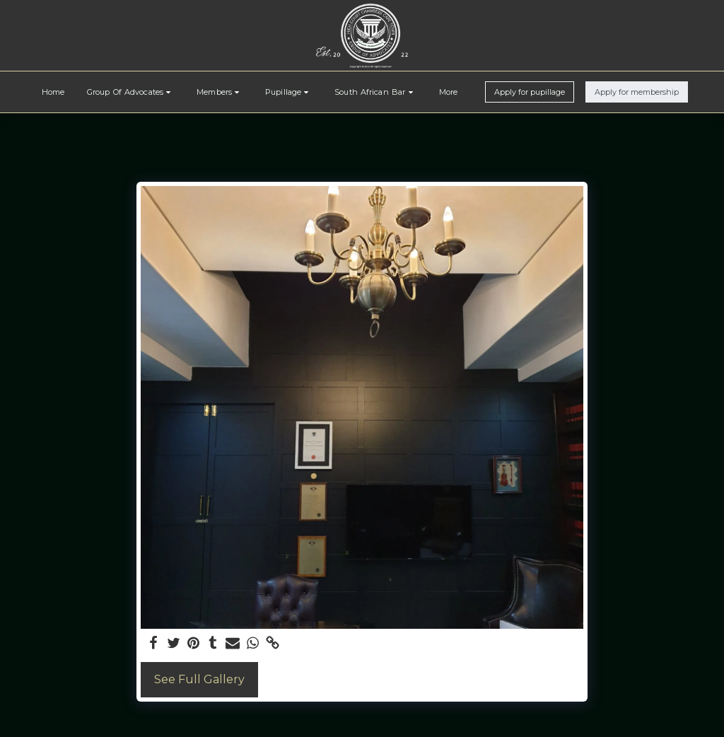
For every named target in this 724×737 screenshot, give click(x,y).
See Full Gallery (199, 679)
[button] (130, 92)
